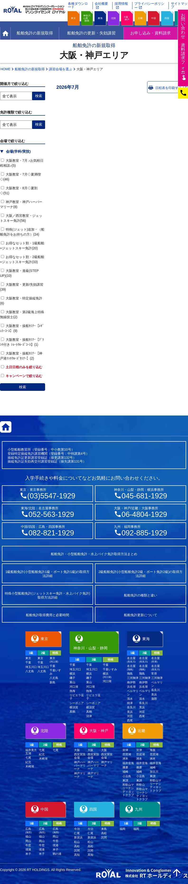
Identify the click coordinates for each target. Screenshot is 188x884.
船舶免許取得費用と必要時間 (47, 615)
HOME (5, 69)
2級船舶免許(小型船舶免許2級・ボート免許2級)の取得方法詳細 (141, 574)
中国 (153, 18)
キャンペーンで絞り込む (21, 376)
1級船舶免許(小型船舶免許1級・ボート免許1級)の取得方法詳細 (47, 574)
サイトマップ (179, 5)
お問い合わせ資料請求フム (184, 46)
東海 (100, 18)
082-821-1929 (51, 533)
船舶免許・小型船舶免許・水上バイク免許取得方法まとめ (94, 554)
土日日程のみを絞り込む (21, 367)
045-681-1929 (144, 496)
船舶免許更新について (140, 615)
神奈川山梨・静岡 (86, 18)
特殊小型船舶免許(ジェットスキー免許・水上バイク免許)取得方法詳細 (47, 595)
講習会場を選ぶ (60, 69)
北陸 (113, 18)
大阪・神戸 (127, 18)
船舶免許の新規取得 (30, 69)
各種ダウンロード (78, 5)
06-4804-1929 (144, 514)
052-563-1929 (51, 514)
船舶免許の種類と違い (140, 595)
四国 (166, 18)
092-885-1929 (144, 533)
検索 (22, 387)
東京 (73, 18)
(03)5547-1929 (51, 496)
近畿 (140, 18)
